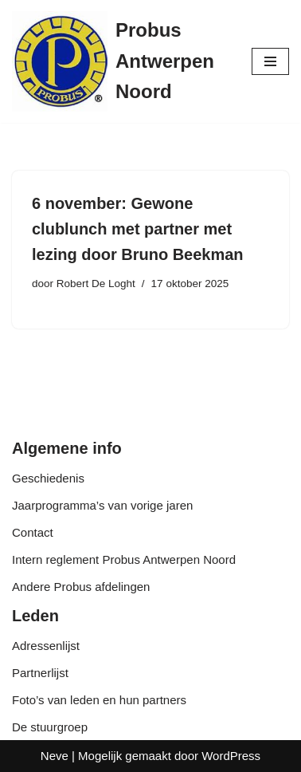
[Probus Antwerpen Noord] (120, 61)
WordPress (230, 755)
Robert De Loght (96, 284)
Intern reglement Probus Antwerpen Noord (124, 559)
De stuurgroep (50, 727)
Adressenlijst (46, 645)
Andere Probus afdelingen (81, 586)
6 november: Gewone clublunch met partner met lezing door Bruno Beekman (138, 229)
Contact (32, 532)
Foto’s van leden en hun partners (99, 700)
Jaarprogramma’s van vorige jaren (102, 505)
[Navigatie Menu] (270, 61)
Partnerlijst (40, 672)
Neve (54, 755)
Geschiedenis (48, 478)
